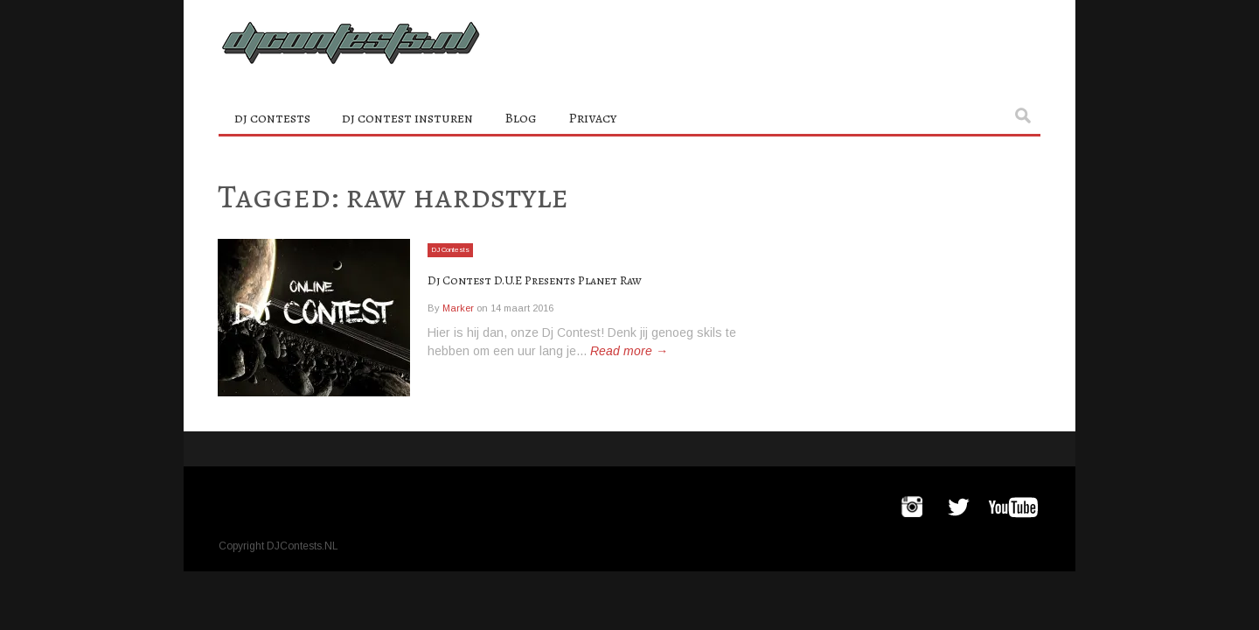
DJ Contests (457, 249)
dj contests (272, 118)
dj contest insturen (407, 118)
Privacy (592, 118)
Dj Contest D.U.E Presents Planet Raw (581, 278)
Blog (520, 118)
